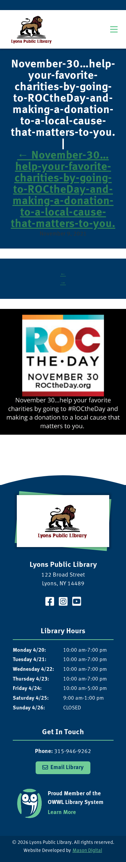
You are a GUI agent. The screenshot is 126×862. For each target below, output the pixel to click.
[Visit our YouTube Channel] (77, 602)
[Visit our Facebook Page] (50, 602)
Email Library (67, 767)
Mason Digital (87, 850)
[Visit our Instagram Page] (63, 602)
